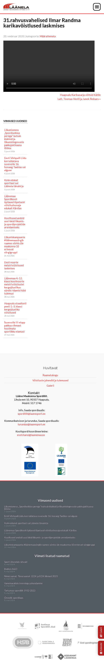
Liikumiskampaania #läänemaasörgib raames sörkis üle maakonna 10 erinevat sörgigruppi (14, 245)
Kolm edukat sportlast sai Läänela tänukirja (13, 183)
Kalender (101, 648)
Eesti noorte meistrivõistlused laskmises (14, 265)
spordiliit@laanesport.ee (31, 413)
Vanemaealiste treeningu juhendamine (23, 583)
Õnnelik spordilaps (13, 597)
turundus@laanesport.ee (32, 424)
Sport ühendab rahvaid (15, 561)
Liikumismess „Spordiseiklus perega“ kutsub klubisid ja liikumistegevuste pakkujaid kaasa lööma (14, 139)
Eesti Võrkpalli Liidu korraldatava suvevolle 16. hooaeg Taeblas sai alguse (15, 164)
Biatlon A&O (10, 568)
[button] (97, 7)
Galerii (101, 632)
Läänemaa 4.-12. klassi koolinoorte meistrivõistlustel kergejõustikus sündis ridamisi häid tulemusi (15, 286)
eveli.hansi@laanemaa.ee (31, 434)
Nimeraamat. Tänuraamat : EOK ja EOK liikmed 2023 (31, 576)
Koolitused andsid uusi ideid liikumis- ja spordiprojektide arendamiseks (14, 223)
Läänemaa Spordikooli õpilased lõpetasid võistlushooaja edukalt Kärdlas (14, 202)
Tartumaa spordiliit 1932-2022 (19, 590)
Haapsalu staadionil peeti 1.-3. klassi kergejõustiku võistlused (15, 308)
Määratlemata (48, 36)
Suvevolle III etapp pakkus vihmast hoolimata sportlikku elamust (14, 327)
